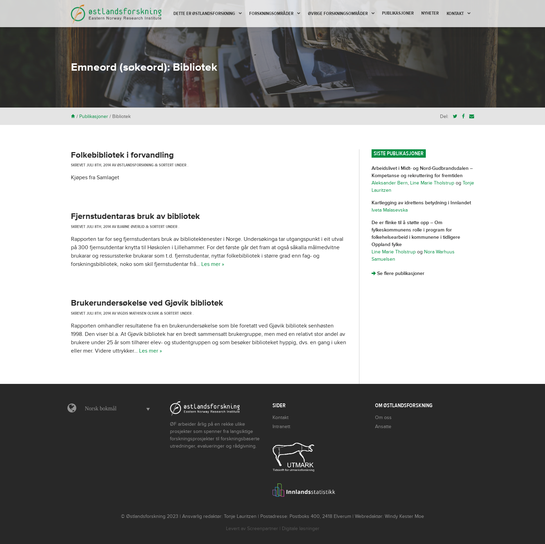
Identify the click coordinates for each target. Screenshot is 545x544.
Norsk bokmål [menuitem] (100, 408)
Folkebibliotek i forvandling (122, 155)
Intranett (281, 426)
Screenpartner (262, 528)
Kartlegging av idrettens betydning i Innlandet (421, 203)
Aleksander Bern (390, 183)
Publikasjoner (398, 13)
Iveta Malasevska (390, 210)
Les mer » (212, 264)
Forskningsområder (271, 13)
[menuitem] (115, 408)
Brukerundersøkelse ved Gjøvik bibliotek (147, 303)
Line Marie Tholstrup (432, 183)
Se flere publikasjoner (398, 273)
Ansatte (383, 426)
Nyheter (430, 13)
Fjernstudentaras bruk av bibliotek (135, 216)
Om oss (383, 417)
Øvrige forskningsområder (338, 13)
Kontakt (455, 13)
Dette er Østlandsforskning (204, 13)
